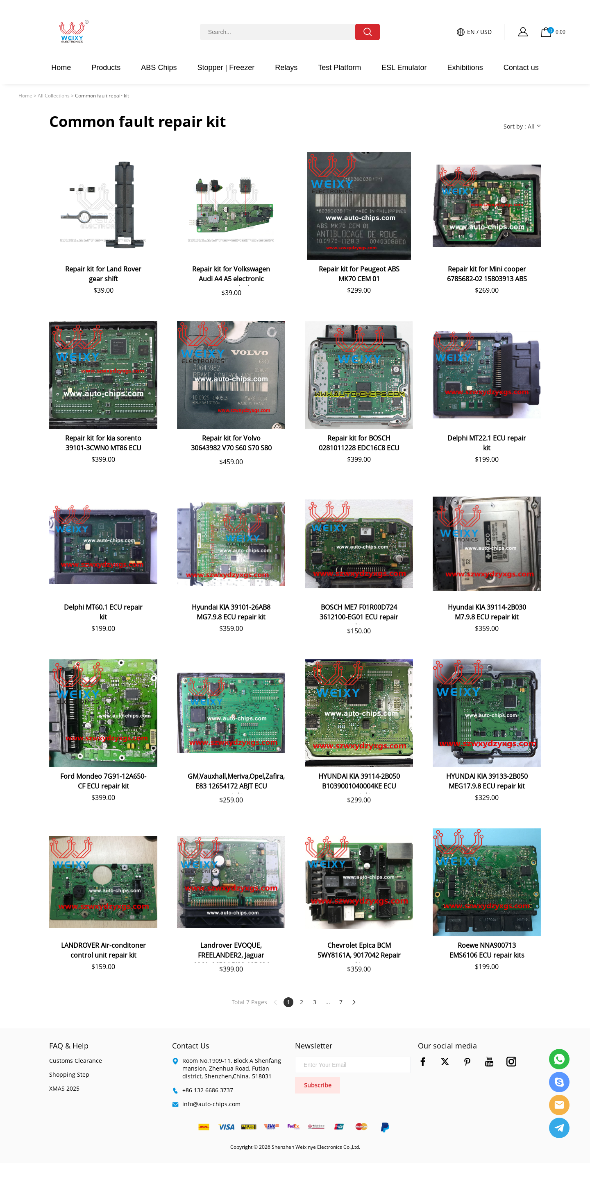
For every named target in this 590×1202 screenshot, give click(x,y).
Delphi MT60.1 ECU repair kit (103, 612)
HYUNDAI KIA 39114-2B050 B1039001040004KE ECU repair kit (359, 782)
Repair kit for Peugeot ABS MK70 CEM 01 (359, 273)
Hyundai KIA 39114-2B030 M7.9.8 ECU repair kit (487, 612)
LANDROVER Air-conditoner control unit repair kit (103, 950)
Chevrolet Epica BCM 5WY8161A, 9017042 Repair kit (359, 952)
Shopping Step (69, 1074)
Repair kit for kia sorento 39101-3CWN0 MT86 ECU (103, 443)
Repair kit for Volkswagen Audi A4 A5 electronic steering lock (231, 275)
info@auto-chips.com (211, 1104)
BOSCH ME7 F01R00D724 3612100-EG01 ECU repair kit (359, 613)
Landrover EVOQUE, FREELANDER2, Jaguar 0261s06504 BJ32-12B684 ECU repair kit (231, 952)
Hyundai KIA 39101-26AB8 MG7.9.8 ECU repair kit (231, 612)
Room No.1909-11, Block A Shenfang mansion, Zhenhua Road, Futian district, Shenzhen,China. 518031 (231, 1068)
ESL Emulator (404, 67)
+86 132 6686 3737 (207, 1090)
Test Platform (339, 67)
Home (61, 67)
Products (105, 67)
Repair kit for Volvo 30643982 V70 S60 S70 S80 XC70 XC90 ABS (231, 444)
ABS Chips (159, 67)
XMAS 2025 (64, 1088)
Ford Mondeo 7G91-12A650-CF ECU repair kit (103, 781)
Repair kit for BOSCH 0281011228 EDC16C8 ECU (359, 443)
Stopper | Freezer (225, 67)
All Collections (54, 95)
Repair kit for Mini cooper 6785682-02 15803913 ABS (487, 273)
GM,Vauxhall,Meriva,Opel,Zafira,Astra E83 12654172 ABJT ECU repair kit (236, 782)
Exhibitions (465, 67)
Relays (286, 67)
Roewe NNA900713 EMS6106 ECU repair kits (486, 950)
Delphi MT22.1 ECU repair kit (486, 443)
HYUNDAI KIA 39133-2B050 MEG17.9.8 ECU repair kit (487, 781)
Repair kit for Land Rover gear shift (103, 273)
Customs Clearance (75, 1060)
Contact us (521, 67)
